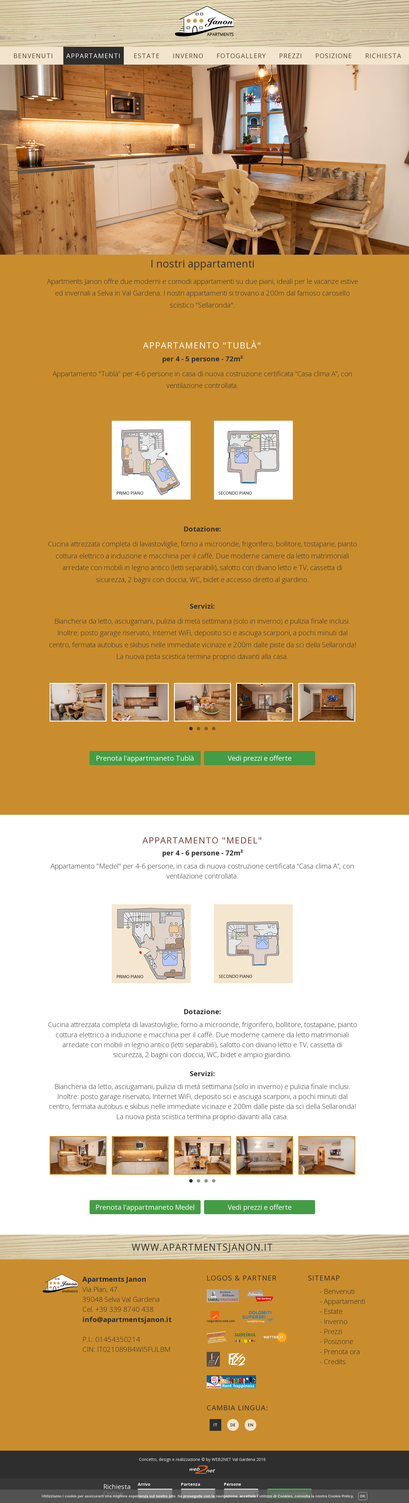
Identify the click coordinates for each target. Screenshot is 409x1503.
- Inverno (333, 1321)
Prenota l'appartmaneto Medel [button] (145, 1207)
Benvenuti (33, 55)
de (233, 1425)
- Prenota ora (340, 1351)
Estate (147, 55)
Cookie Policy (340, 1496)
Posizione (333, 55)
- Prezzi (331, 1331)
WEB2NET (221, 1459)
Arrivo (144, 1484)
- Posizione (336, 1341)
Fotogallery (241, 55)
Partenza (190, 1484)
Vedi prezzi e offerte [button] (260, 758)
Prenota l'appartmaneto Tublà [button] (145, 758)
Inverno (188, 55)
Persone (232, 1484)
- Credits (333, 1361)
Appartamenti (93, 55)
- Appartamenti (342, 1301)
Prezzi (290, 55)
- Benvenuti (337, 1291)
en (250, 1425)
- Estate (331, 1311)
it (215, 1425)
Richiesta (383, 55)
